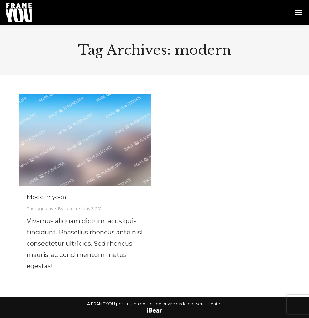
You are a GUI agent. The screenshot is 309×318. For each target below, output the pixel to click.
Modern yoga (46, 197)
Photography (40, 208)
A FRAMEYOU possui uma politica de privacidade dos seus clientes (154, 303)
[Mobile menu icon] (299, 12)
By (67, 208)
